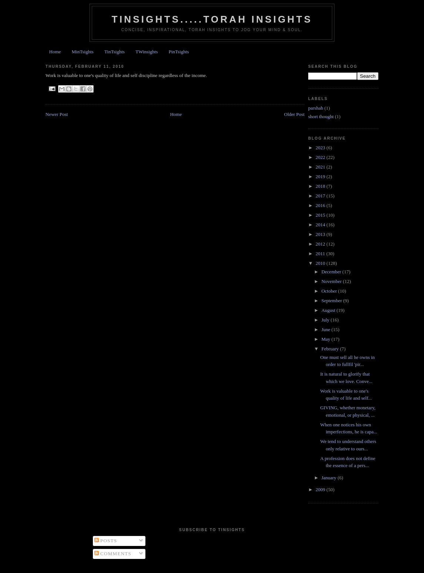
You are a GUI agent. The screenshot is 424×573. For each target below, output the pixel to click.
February (331, 349)
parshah (315, 108)
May (327, 339)
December (332, 271)
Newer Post (57, 114)
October (330, 291)
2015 (321, 215)
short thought (321, 116)
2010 (321, 263)
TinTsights (114, 51)
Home (55, 51)
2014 (321, 224)
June (327, 329)
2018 (321, 186)
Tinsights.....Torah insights (212, 19)
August (329, 310)
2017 (321, 196)
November (332, 281)
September (332, 300)
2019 (321, 176)
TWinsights (146, 51)
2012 (321, 244)
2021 (321, 167)
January (330, 477)
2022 (321, 157)
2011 (321, 253)
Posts (105, 540)
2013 (321, 234)
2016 (321, 205)
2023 (321, 147)
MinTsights (83, 51)
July (326, 320)
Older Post (294, 114)
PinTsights (179, 51)
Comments (113, 553)
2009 (321, 489)
